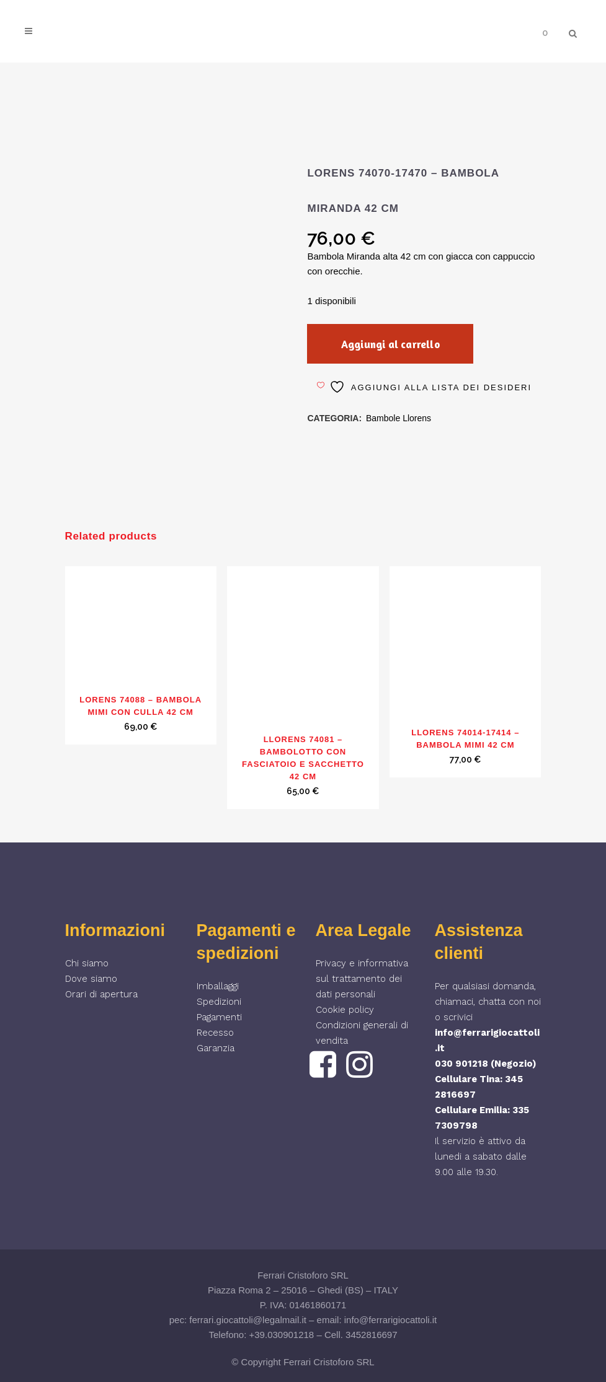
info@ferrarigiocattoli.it (390, 1319)
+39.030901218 (281, 1334)
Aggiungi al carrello (394, 344)
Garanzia (215, 1048)
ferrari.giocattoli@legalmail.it (247, 1319)
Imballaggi (218, 986)
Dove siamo (91, 978)
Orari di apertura (101, 994)
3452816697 (371, 1334)
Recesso (215, 1032)
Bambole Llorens (398, 418)
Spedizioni (219, 1001)
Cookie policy (345, 1009)
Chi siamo (87, 963)
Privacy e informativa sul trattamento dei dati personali (362, 979)
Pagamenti (219, 1017)
